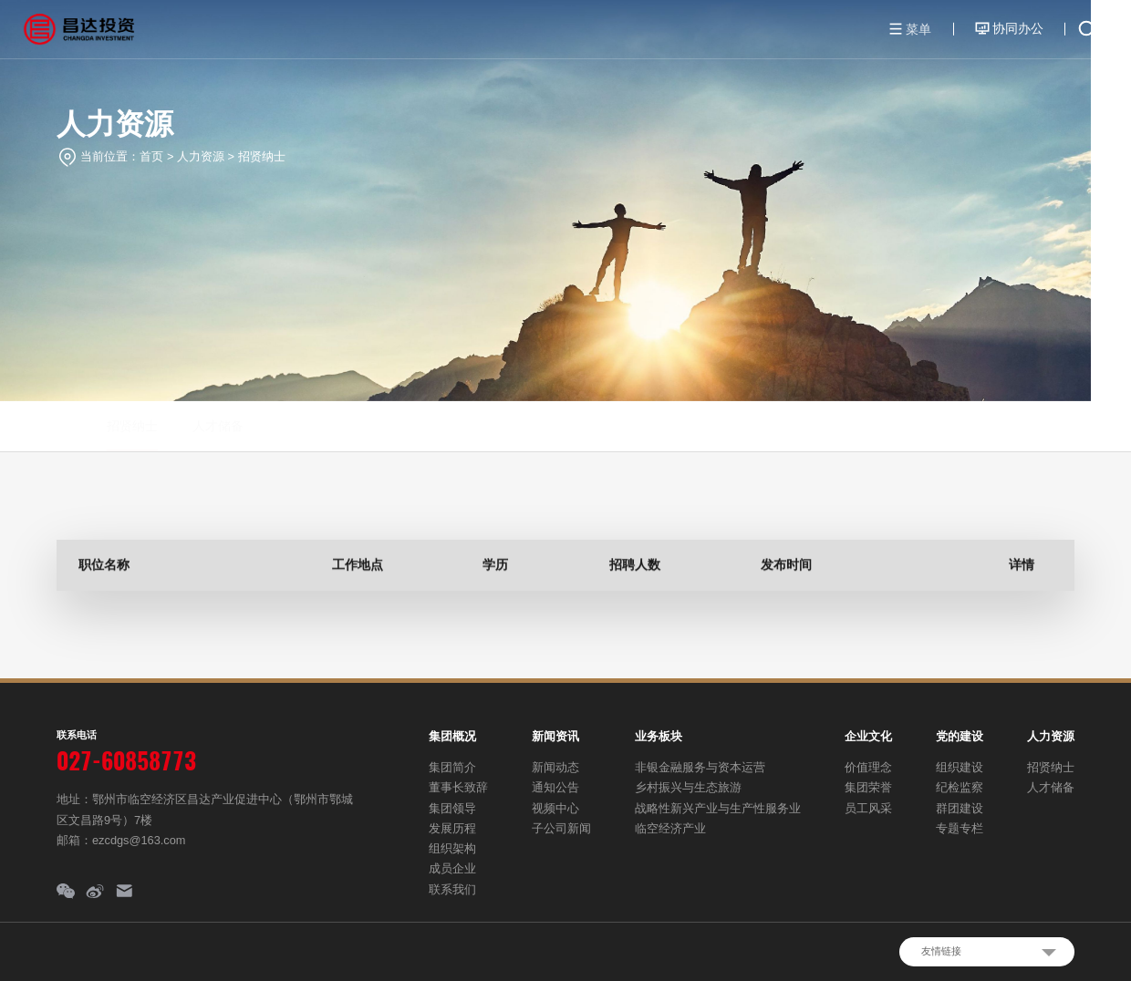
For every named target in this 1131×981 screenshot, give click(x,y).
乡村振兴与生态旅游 (688, 787)
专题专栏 (959, 828)
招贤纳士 (261, 156)
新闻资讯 (555, 736)
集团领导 (452, 808)
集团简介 (452, 767)
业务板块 (658, 736)
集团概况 (452, 736)
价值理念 (868, 767)
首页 (151, 156)
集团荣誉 (868, 787)
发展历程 (452, 828)
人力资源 (200, 156)
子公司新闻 (561, 828)
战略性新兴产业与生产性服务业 (718, 808)
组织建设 (959, 767)
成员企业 (452, 868)
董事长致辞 (458, 787)
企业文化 (868, 736)
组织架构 (452, 848)
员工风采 (868, 808)
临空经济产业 (670, 828)
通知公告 (555, 787)
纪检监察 (959, 787)
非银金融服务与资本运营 (700, 767)
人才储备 (170, 425)
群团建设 (959, 808)
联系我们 (452, 889)
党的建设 (959, 736)
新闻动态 (555, 767)
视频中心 (555, 808)
